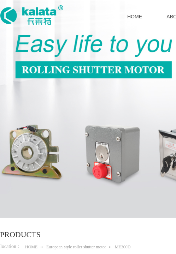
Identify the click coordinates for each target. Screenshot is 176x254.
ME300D (123, 246)
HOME (31, 246)
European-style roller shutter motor (76, 246)
